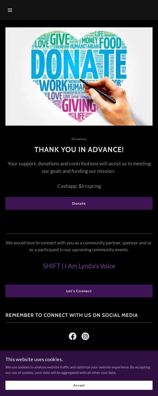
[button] (22, 10)
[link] (72, 337)
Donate (79, 203)
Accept (78, 385)
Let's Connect (79, 291)
